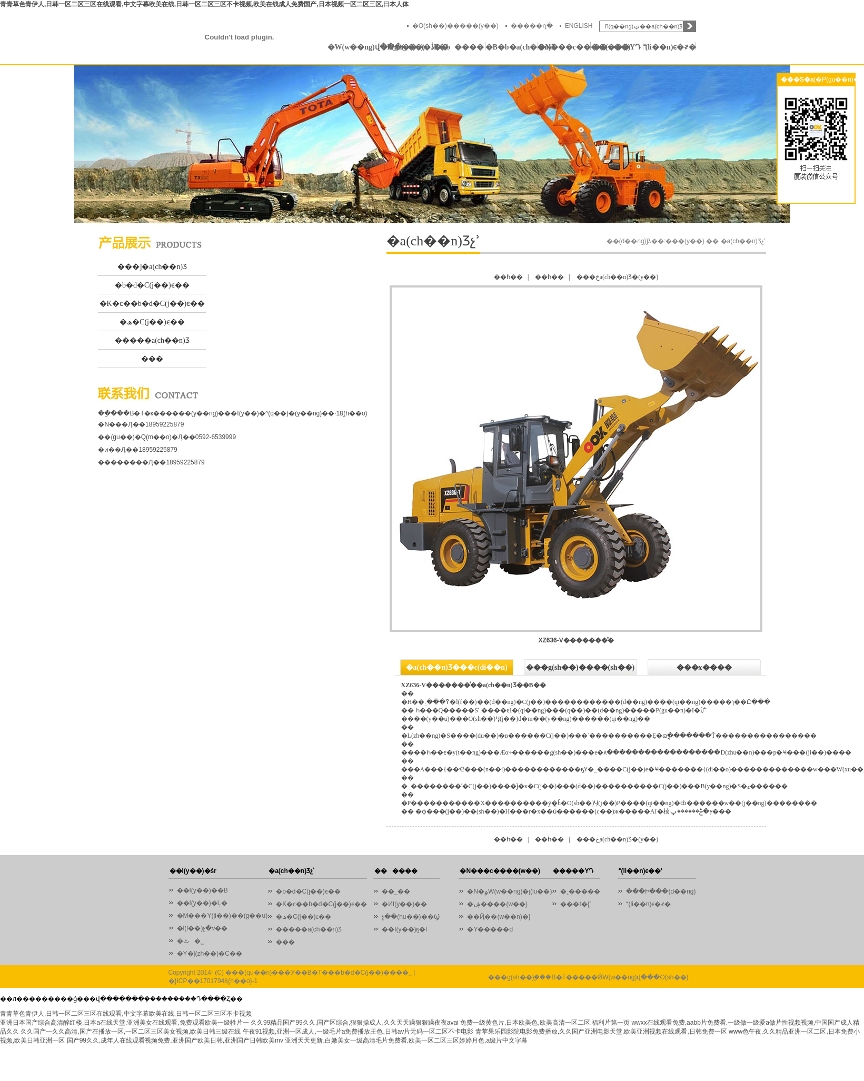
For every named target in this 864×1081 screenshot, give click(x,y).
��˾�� (398, 891)
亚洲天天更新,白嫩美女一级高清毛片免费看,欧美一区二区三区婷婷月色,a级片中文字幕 (406, 1040)
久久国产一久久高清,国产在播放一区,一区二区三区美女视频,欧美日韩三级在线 (131, 1031)
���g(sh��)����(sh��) (580, 667)
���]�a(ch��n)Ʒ (152, 267)
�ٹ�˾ (190, 941)
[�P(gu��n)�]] (838, 79)
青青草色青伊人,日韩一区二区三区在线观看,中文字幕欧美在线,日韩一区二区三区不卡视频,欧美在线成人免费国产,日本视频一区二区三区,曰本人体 (204, 4)
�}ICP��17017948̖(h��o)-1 (213, 981)
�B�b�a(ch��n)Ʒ (511, 47)
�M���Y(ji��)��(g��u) (222, 915)
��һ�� (508, 277)
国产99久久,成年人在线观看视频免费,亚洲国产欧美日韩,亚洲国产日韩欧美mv (175, 1040)
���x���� (704, 667)
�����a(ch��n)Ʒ (152, 340)
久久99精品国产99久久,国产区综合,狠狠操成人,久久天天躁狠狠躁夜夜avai (355, 1022)
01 (432, 144)
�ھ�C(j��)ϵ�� (152, 322)
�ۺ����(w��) (497, 904)
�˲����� (580, 891)
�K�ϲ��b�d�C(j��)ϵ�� (152, 304)
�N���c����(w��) (564, 47)
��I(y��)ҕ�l (404, 929)
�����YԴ (617, 47)
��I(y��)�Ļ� (202, 903)
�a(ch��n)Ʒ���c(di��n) (457, 667)
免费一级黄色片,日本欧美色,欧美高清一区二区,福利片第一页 (545, 1022)
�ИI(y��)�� (407, 904)
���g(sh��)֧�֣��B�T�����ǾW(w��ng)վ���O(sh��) (588, 977)
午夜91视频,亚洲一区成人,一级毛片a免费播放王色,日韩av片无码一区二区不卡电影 (358, 1031)
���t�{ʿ (575, 904)
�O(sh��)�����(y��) (455, 25)
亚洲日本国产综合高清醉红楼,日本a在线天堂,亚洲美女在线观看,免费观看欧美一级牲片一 (124, 1022)
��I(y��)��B (202, 890)
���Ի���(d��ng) (661, 891)
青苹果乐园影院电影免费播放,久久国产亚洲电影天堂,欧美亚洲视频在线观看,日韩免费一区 (601, 1031)
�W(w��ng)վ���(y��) (353, 47)
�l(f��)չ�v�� (202, 928)
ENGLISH (579, 25)
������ (459, 47)
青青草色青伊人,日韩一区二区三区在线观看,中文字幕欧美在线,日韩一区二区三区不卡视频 (126, 1013)
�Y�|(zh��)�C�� (209, 953)
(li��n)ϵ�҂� (669, 47)
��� (152, 359)
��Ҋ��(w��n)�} (498, 916)
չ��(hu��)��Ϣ (410, 916)
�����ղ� (532, 25)
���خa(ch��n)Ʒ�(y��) (618, 277)
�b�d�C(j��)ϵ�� (152, 285)
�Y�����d (490, 929)
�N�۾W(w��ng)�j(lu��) (509, 891)
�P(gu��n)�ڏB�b (406, 47)
